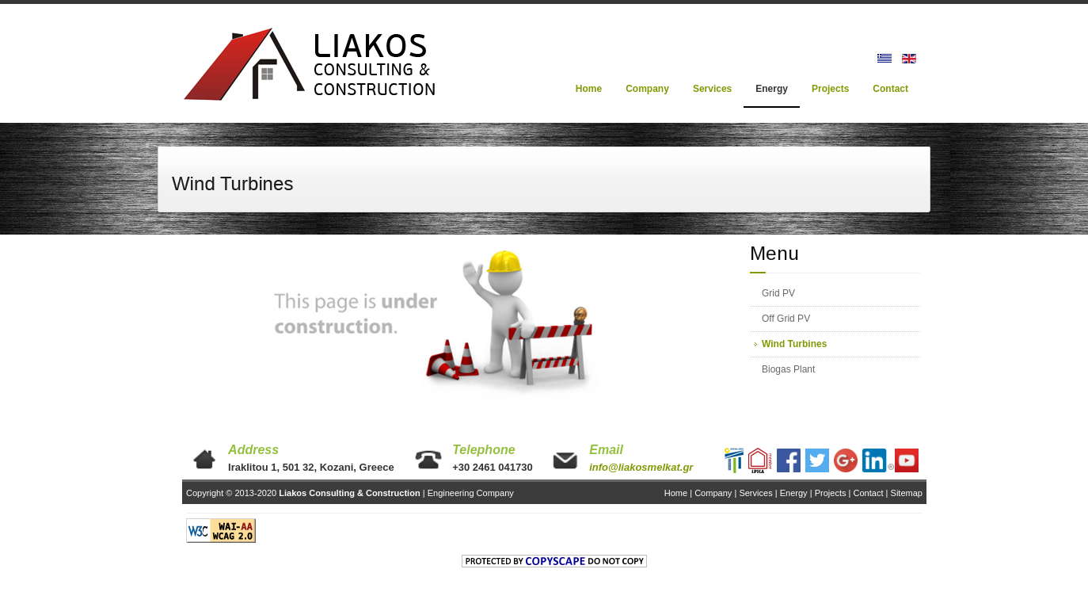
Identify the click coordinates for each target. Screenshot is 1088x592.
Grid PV (778, 293)
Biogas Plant (788, 369)
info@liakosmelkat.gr (641, 467)
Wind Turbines (794, 343)
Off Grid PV (786, 318)
